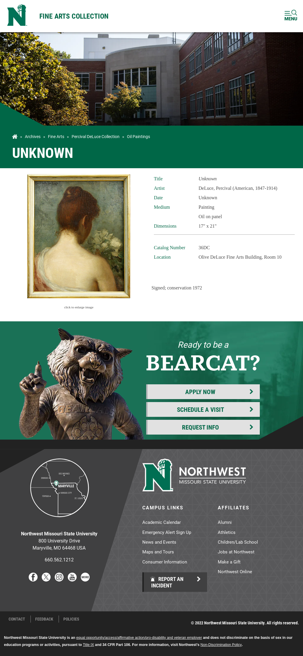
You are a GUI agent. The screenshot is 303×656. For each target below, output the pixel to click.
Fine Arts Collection (74, 16)
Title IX (88, 645)
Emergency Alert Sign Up (166, 532)
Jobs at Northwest (236, 552)
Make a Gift (229, 562)
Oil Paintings (138, 136)
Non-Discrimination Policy (221, 645)
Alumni (225, 522)
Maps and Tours (158, 552)
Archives (33, 136)
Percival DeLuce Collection (96, 136)
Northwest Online (235, 571)
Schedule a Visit (200, 409)
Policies (71, 619)
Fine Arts (56, 136)
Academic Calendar (161, 522)
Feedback (44, 619)
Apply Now (200, 392)
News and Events (159, 542)
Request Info (200, 427)
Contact (17, 619)
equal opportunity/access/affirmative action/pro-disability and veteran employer (139, 638)
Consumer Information (164, 562)
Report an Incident (166, 582)
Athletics (227, 532)
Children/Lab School (238, 542)
